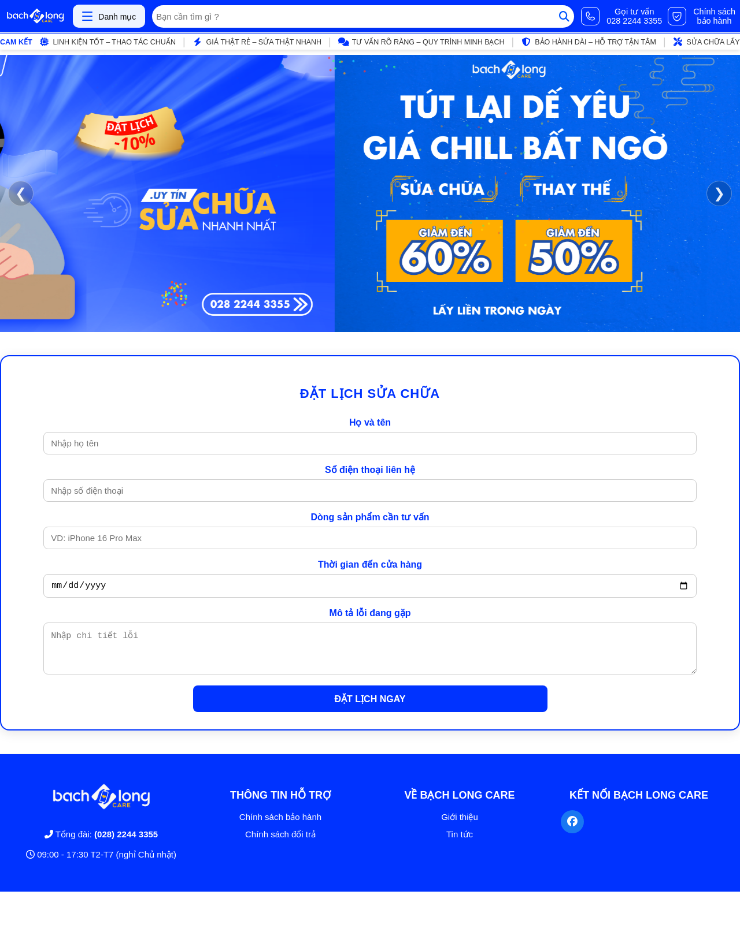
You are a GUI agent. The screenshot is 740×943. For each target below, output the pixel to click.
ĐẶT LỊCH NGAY (370, 708)
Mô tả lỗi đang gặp (370, 615)
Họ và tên (370, 422)
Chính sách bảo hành (280, 825)
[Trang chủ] (35, 16)
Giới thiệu (459, 825)
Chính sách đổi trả (280, 843)
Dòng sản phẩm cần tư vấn (369, 517)
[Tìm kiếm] (564, 16)
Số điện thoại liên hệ (370, 470)
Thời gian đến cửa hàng (370, 564)
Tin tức (459, 843)
